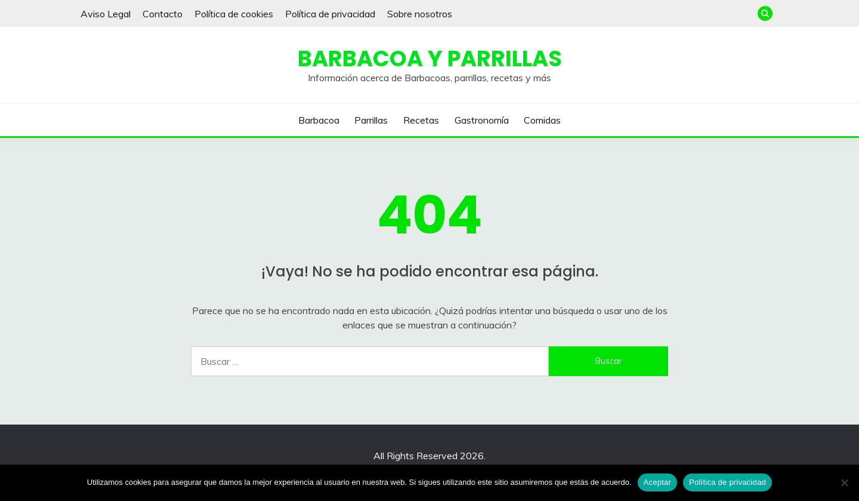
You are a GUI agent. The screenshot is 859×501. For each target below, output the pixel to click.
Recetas (421, 120)
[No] (844, 482)
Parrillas (371, 120)
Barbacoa (318, 120)
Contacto (163, 14)
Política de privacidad (330, 14)
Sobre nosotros (419, 14)
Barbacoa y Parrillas (430, 58)
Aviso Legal (106, 14)
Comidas (542, 120)
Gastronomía (482, 120)
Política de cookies (233, 14)
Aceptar (658, 482)
